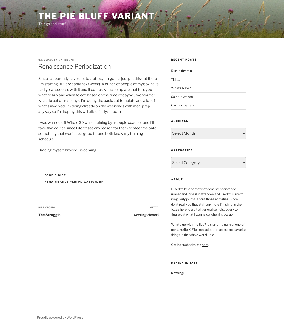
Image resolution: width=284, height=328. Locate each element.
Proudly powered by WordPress (60, 317)
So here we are (182, 97)
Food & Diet (55, 175)
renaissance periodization (71, 181)
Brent (70, 59)
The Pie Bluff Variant (96, 16)
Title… (175, 79)
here (205, 245)
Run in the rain (181, 71)
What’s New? (181, 88)
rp (101, 181)
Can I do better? (182, 105)
